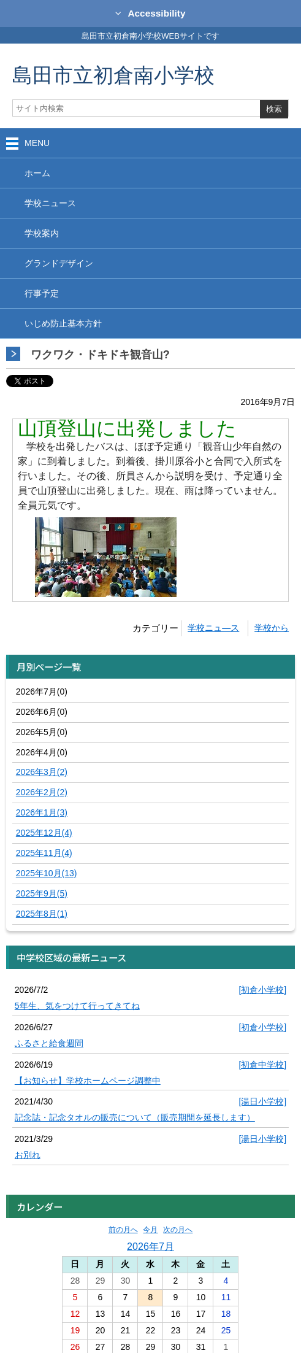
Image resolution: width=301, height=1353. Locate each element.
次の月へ (177, 1229)
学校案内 (42, 233)
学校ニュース (50, 203)
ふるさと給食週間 (49, 1043)
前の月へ (123, 1229)
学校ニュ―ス (213, 628)
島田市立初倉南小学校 (113, 74)
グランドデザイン (59, 263)
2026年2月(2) (41, 792)
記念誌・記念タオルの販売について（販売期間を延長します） (135, 1117)
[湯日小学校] (262, 1101)
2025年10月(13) (46, 873)
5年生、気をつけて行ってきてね (77, 1006)
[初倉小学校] (262, 990)
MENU (37, 143)
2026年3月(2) (41, 772)
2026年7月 (150, 1246)
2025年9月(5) (41, 893)
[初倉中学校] (262, 1065)
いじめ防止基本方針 (63, 323)
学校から (271, 628)
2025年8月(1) (41, 914)
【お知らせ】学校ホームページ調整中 (88, 1080)
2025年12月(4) (44, 833)
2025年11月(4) (44, 853)
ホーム (37, 173)
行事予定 (42, 293)
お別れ (27, 1155)
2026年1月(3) (41, 812)
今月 (150, 1229)
